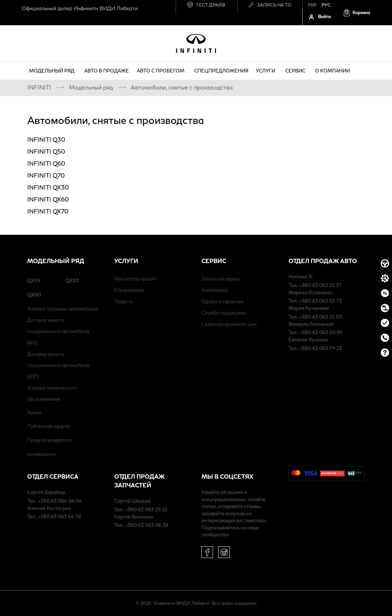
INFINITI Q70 (46, 175)
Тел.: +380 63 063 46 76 (54, 516)
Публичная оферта (48, 426)
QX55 (33, 280)
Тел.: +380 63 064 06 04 (54, 501)
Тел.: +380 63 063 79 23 (315, 348)
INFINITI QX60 (48, 199)
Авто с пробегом (162, 71)
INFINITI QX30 (48, 187)
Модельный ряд (53, 71)
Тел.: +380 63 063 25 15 (140, 509)
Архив (34, 412)
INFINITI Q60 (46, 163)
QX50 (72, 280)
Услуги (266, 71)
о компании (333, 71)
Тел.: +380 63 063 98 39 (141, 525)
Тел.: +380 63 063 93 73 (315, 301)
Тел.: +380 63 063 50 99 (315, 332)
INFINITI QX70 (47, 211)
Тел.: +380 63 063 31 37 (315, 285)
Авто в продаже (106, 71)
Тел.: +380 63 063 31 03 (315, 317)
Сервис (296, 71)
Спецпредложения (221, 71)
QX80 (34, 294)
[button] (356, 12)
